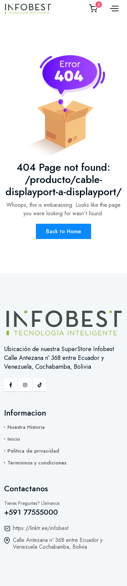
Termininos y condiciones (36, 462)
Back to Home (63, 231)
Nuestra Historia (26, 427)
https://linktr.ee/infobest (40, 528)
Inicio (13, 439)
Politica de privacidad (33, 451)
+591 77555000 (31, 512)
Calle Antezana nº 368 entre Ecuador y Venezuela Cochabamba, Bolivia (58, 543)
